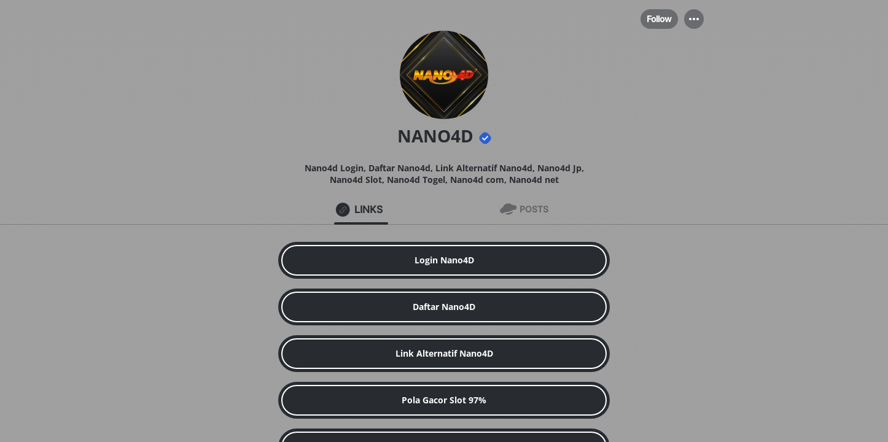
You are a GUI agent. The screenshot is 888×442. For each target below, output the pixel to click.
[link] (444, 260)
